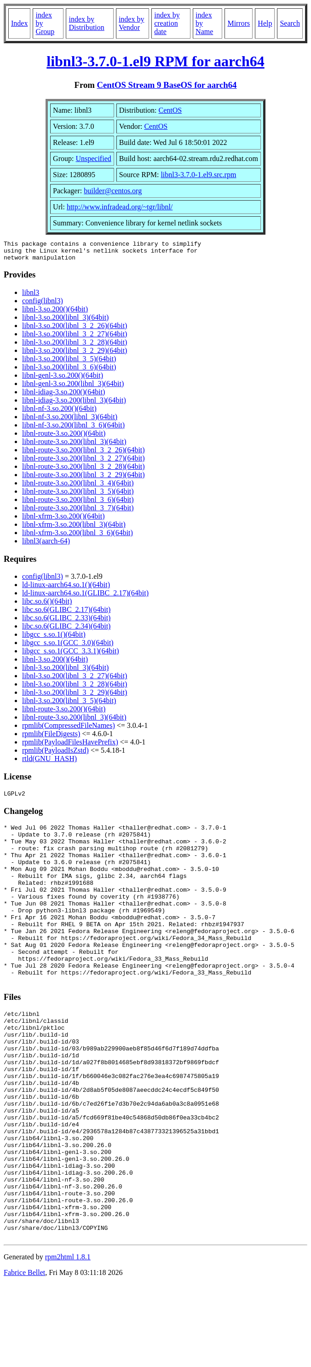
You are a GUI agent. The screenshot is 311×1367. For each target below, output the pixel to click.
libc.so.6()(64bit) (47, 605)
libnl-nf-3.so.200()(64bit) (59, 412)
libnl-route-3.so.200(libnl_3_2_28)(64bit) (83, 470)
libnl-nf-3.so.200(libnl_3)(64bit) (69, 421)
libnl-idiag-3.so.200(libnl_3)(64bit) (74, 404)
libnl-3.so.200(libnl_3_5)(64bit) (69, 363)
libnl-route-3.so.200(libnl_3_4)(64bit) (78, 487)
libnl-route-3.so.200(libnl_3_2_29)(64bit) (83, 479)
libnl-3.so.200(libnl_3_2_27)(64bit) (74, 338)
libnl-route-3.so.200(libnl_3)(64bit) (74, 446)
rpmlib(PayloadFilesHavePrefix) (70, 746)
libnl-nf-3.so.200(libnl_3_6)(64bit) (73, 429)
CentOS (170, 110)
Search (290, 23)
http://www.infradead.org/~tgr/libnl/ (120, 207)
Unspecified (93, 158)
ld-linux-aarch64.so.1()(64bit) (66, 589)
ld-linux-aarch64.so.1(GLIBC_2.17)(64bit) (85, 597)
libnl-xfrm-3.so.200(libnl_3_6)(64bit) (77, 537)
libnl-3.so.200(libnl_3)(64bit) (65, 321)
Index (19, 23)
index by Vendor (131, 23)
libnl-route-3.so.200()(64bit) (63, 437)
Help (265, 23)
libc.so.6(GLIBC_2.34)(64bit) (66, 630)
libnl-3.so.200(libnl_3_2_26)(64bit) (74, 330)
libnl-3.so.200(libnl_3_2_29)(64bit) (74, 354)
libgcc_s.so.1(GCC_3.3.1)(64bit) (70, 655)
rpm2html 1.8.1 (68, 1340)
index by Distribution (86, 23)
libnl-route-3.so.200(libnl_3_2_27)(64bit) (83, 462)
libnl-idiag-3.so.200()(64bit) (63, 396)
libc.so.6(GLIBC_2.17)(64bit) (66, 613)
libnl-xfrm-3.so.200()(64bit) (63, 520)
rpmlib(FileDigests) (51, 738)
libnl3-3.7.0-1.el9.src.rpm (198, 175)
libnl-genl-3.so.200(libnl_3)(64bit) (73, 388)
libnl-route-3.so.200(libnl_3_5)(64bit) (78, 495)
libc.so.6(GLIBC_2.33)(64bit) (66, 622)
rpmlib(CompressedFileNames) (68, 729)
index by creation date (167, 23)
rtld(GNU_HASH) (49, 763)
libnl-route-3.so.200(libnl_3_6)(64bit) (78, 504)
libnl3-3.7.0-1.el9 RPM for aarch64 (155, 61)
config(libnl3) (42, 305)
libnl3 (30, 296)
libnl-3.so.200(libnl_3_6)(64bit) (69, 371)
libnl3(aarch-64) (46, 545)
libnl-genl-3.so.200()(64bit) (62, 379)
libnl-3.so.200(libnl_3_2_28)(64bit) (74, 346)
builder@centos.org (113, 191)
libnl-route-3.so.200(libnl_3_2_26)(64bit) (83, 454)
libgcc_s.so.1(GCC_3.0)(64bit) (68, 647)
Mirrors (238, 23)
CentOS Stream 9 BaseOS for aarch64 (167, 85)
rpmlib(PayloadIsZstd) (55, 754)
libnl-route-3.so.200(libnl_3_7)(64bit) (78, 512)
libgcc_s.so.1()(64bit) (54, 638)
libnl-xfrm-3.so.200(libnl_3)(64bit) (74, 528)
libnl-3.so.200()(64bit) (55, 313)
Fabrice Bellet (24, 1355)
